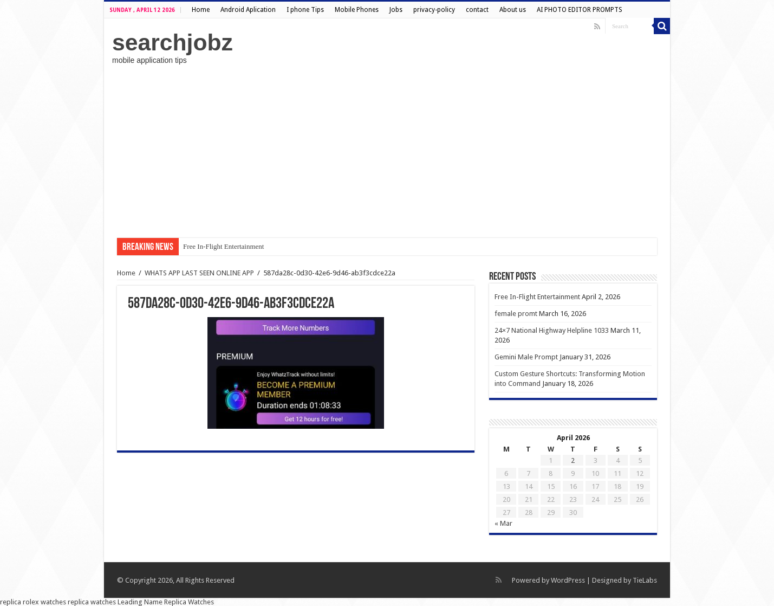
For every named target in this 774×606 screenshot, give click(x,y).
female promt (516, 314)
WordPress (568, 580)
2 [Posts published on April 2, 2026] (573, 460)
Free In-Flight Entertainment (223, 246)
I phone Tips (305, 10)
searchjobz (172, 42)
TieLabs (645, 580)
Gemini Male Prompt (526, 357)
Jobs (395, 10)
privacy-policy (434, 10)
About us (512, 10)
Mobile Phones (357, 10)
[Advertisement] (387, 151)
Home (201, 10)
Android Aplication (248, 10)
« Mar (503, 523)
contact (477, 10)
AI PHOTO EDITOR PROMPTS (579, 10)
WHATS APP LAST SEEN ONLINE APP (199, 273)
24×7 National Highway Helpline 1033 (552, 330)
